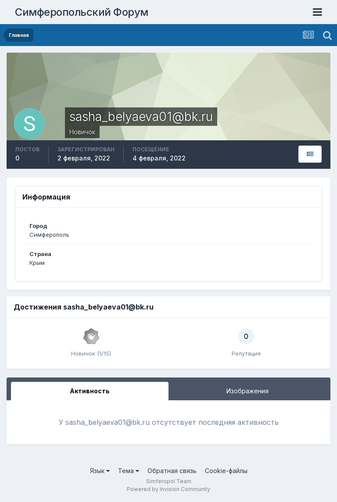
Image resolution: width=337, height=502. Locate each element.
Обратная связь (172, 470)
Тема (128, 470)
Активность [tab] (90, 391)
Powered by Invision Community (168, 489)
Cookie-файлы (226, 470)
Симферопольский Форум (81, 12)
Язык (100, 470)
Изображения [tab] (247, 391)
